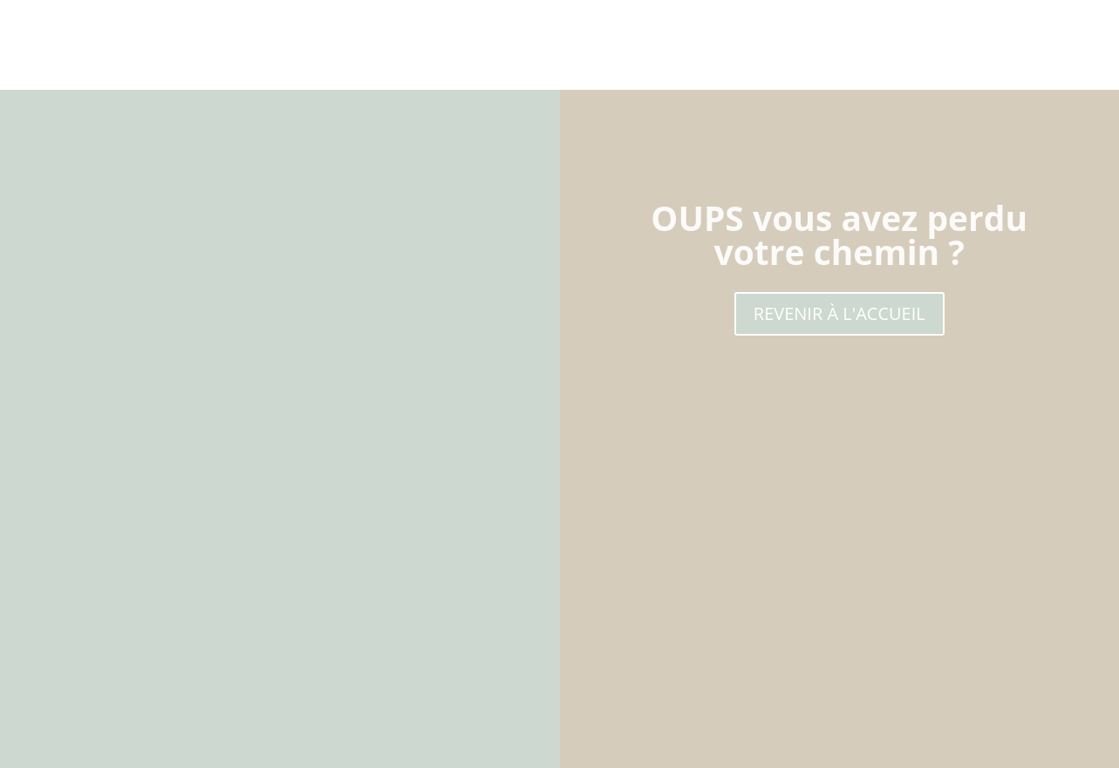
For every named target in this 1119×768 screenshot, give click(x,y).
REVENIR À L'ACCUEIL (839, 313)
